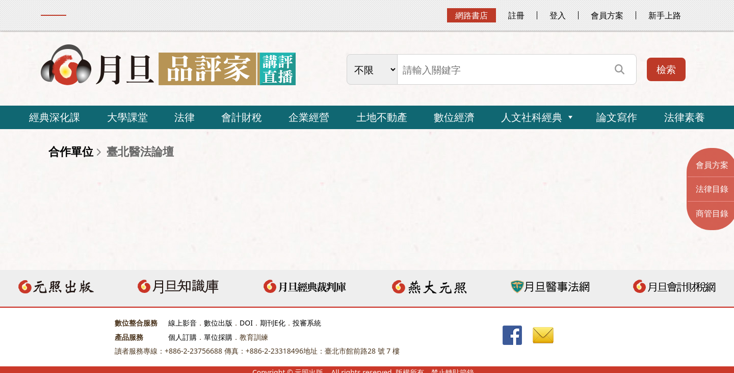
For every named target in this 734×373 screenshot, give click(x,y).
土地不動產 (381, 117)
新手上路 (664, 15)
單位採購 (218, 337)
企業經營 (309, 117)
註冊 (516, 15)
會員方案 (607, 15)
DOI (246, 323)
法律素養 (684, 117)
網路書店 (471, 15)
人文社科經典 (531, 117)
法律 (184, 117)
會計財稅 (241, 117)
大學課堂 (127, 117)
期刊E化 (272, 323)
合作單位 (70, 151)
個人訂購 (182, 337)
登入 (557, 15)
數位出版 (218, 323)
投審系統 (307, 323)
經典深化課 (54, 117)
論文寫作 (616, 117)
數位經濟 (454, 117)
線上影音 (182, 323)
